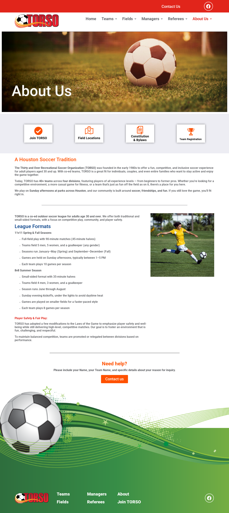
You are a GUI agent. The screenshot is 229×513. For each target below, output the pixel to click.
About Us (202, 19)
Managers (152, 19)
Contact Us (171, 6)
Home (91, 19)
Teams (109, 19)
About (123, 494)
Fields (129, 19)
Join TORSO (129, 501)
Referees (177, 19)
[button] (109, 19)
